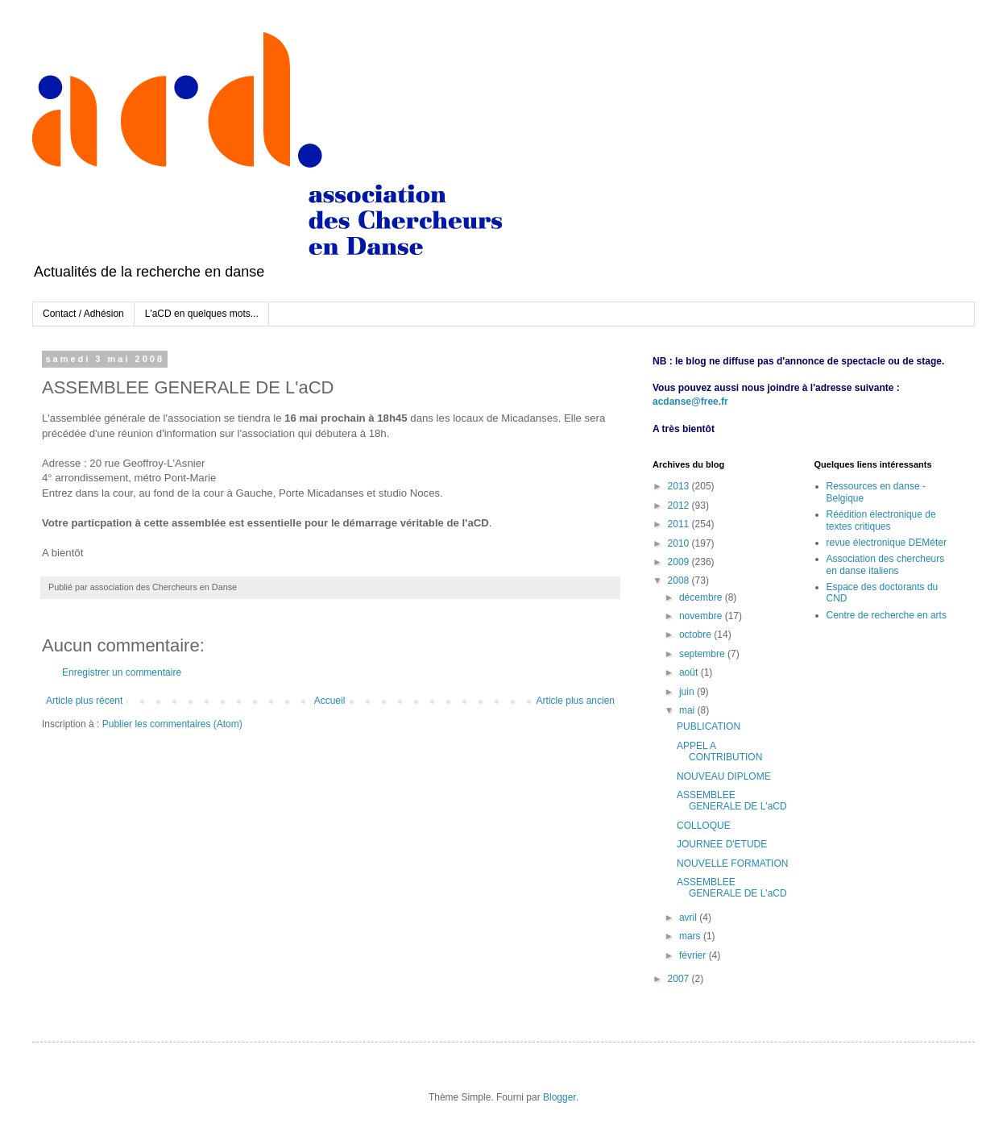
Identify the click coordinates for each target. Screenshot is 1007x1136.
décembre (702, 597)
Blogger (559, 1097)
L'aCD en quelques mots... (202, 313)
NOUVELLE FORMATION (732, 863)
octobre (696, 634)
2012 (680, 505)
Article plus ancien (576, 700)
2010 (680, 543)
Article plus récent (84, 700)
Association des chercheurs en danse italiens (886, 564)
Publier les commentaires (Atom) (172, 724)
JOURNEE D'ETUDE (722, 844)
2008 (680, 580)
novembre (702, 616)
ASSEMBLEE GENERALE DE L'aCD (732, 800)
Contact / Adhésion (83, 313)
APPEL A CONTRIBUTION (719, 751)
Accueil (330, 700)
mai (688, 710)
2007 (680, 978)
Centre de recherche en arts (887, 615)
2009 (680, 562)
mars (691, 936)
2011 (680, 524)
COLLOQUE (704, 825)
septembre (703, 654)
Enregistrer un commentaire (121, 672)
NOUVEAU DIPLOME (724, 776)
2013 (680, 486)
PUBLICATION (708, 726)
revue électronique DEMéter (887, 542)
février (694, 955)
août (690, 672)
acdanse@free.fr (690, 401)
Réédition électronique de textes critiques (881, 520)
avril (689, 917)
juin (688, 691)
